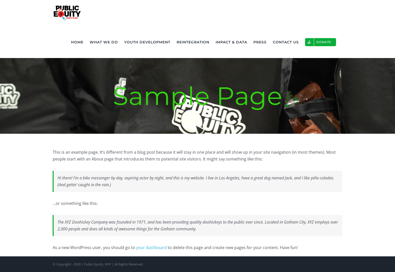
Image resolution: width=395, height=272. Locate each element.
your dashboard (151, 247)
